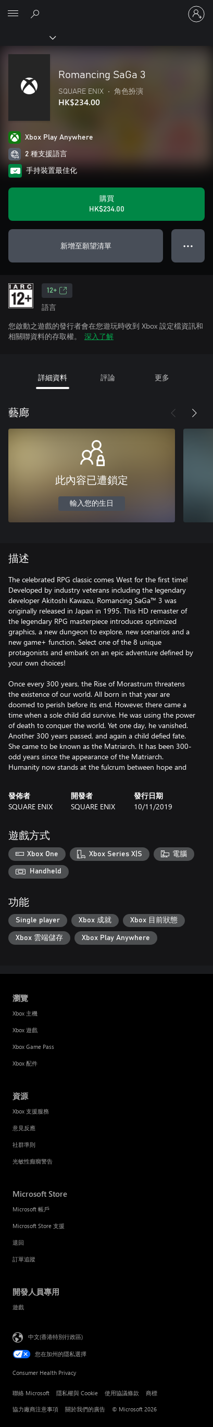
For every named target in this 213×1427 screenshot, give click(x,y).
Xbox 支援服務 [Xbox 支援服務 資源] (30, 1111)
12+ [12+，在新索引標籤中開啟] (57, 290)
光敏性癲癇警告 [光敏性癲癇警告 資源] (32, 1161)
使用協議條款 (122, 1393)
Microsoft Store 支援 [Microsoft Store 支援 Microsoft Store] (38, 1225)
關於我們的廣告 (85, 1409)
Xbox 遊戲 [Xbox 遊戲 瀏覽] (24, 1030)
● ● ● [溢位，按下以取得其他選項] (188, 245)
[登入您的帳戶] (196, 14)
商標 (151, 1393)
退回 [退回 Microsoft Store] (18, 1242)
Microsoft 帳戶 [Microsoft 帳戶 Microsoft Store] (30, 1209)
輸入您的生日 (92, 503)
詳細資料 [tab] (52, 377)
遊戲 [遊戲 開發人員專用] (18, 1307)
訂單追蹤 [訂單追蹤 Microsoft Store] (23, 1259)
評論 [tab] (108, 377)
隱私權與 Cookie (77, 1393)
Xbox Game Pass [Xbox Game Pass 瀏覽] (33, 1046)
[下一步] (194, 413)
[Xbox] (27, 37)
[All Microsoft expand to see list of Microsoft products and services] (13, 14)
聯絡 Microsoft (30, 1393)
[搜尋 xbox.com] (36, 13)
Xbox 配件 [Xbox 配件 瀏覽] (24, 1063)
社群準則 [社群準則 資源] (23, 1144)
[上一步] (173, 413)
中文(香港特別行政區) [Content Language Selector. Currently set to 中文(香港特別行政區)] (55, 1336)
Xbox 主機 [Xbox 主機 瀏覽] (24, 1013)
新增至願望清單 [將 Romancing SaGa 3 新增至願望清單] (85, 246)
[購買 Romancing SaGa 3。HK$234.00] (106, 204)
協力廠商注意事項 (35, 1409)
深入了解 (99, 336)
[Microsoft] (106, 8)
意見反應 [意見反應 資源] (23, 1127)
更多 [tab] (162, 377)
